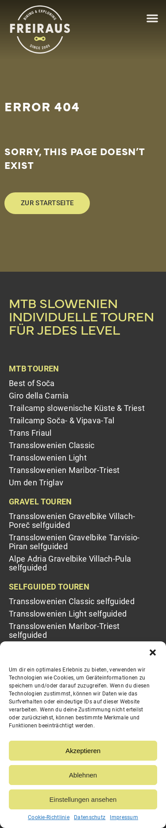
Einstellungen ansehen (83, 799)
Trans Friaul (30, 432)
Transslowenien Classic (52, 445)
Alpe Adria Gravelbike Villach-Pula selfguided (70, 563)
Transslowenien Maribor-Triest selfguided (64, 630)
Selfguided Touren (49, 586)
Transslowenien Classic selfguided (72, 601)
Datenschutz (89, 817)
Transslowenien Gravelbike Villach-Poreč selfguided (72, 521)
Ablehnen (83, 775)
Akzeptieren (83, 750)
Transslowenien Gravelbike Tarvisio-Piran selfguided (74, 542)
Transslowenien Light (48, 457)
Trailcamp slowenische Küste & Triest (77, 408)
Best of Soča (32, 383)
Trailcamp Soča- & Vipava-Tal (61, 420)
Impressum (124, 817)
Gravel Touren (40, 501)
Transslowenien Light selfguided (68, 613)
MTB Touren (34, 368)
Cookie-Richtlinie (48, 817)
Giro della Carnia (39, 395)
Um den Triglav (36, 482)
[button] (152, 652)
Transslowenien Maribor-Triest (64, 470)
